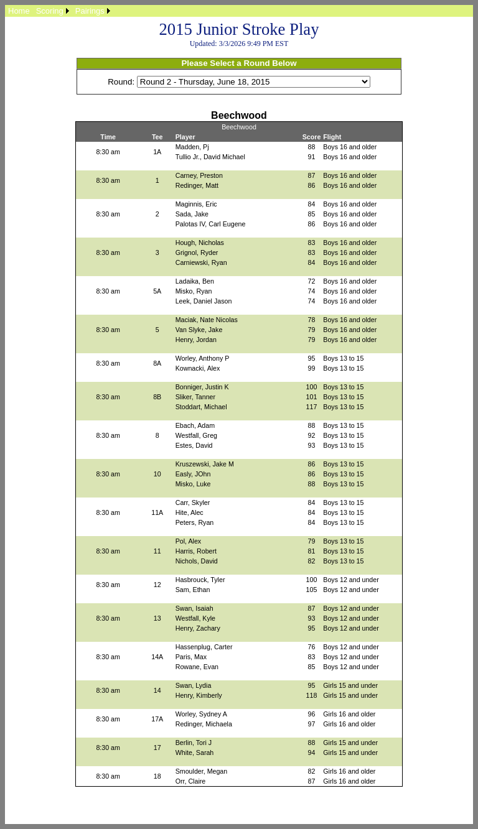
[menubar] (59, 11)
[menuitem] (19, 11)
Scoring (49, 11)
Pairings (90, 11)
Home (19, 11)
